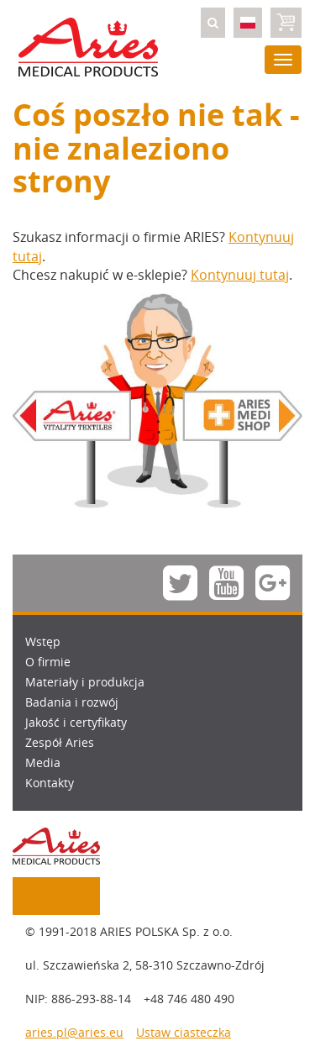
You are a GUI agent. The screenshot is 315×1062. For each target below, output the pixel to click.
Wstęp (42, 641)
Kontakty (49, 783)
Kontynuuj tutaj (240, 275)
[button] (213, 23)
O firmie (48, 662)
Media (42, 762)
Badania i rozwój (71, 702)
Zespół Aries (59, 742)
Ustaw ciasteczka (183, 1032)
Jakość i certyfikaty (76, 722)
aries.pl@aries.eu (74, 1032)
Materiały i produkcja (84, 682)
